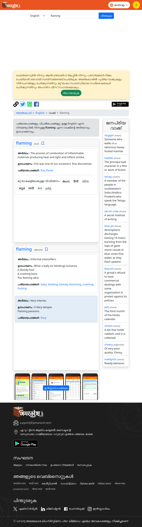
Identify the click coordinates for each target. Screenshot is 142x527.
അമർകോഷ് (23, 113)
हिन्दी (75, 181)
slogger (109, 135)
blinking (53, 284)
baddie (108, 158)
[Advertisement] (71, 45)
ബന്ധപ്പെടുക (84, 465)
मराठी (31, 188)
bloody (63, 284)
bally (44, 284)
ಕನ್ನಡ (22, 188)
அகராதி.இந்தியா (68, 483)
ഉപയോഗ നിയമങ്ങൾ (62, 465)
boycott (109, 268)
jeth (106, 307)
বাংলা (40, 188)
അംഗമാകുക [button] (71, 93)
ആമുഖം (17, 465)
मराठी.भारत (34, 483)
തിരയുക (106, 16)
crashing (88, 284)
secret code (111, 211)
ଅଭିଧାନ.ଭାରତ (104, 483)
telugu (108, 176)
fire (43, 170)
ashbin (108, 326)
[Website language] (119, 5)
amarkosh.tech (21, 489)
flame (49, 170)
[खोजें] (74, 16)
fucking (22, 288)
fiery (43, 318)
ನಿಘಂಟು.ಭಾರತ (87, 483)
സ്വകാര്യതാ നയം (36, 465)
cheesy (108, 344)
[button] (19, 386)
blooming (75, 284)
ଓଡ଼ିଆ (85, 181)
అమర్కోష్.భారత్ (49, 483)
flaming (24, 143)
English (40, 113)
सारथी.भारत (50, 489)
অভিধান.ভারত (120, 483)
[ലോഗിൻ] (136, 5)
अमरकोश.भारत (19, 483)
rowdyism (110, 359)
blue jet (109, 226)
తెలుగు (66, 181)
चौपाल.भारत (37, 489)
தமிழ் (48, 188)
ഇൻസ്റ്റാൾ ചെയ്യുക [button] (56, 388)
